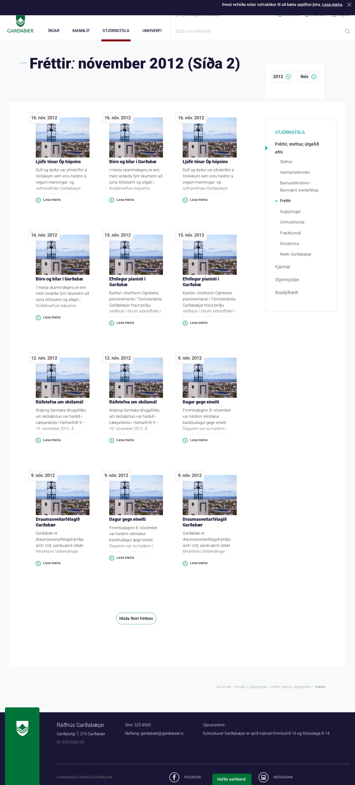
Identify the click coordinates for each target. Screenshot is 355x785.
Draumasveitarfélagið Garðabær (58, 524)
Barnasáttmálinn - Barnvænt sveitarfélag (299, 189)
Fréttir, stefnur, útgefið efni (297, 150)
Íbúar (53, 30)
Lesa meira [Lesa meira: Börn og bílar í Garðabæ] (125, 202)
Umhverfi (152, 30)
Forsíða (239, 690)
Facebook (192, 780)
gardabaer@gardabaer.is (162, 736)
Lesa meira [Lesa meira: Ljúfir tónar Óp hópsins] (52, 202)
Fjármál (282, 269)
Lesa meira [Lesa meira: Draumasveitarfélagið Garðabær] (52, 566)
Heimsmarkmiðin (295, 175)
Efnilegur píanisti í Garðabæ (127, 284)
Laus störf (319, 15)
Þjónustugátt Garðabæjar (201, 15)
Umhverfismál (292, 225)
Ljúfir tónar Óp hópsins (58, 164)
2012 (278, 79)
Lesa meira (332, 4)
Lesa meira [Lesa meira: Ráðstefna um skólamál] (52, 443)
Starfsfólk (292, 15)
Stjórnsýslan (287, 282)
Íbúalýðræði (286, 295)
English (344, 15)
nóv (304, 79)
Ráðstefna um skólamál (59, 404)
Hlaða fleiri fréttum (136, 621)
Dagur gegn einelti (201, 404)
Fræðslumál (290, 235)
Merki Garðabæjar (295, 257)
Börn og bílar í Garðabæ (132, 164)
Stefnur (286, 164)
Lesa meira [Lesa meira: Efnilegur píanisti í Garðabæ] (125, 325)
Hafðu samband (231, 779)
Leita (347, 31)
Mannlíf (81, 30)
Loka (350, 4)
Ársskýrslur (289, 246)
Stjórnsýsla (290, 135)
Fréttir (285, 203)
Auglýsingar (290, 214)
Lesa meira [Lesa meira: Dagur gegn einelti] (199, 443)
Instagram (283, 780)
